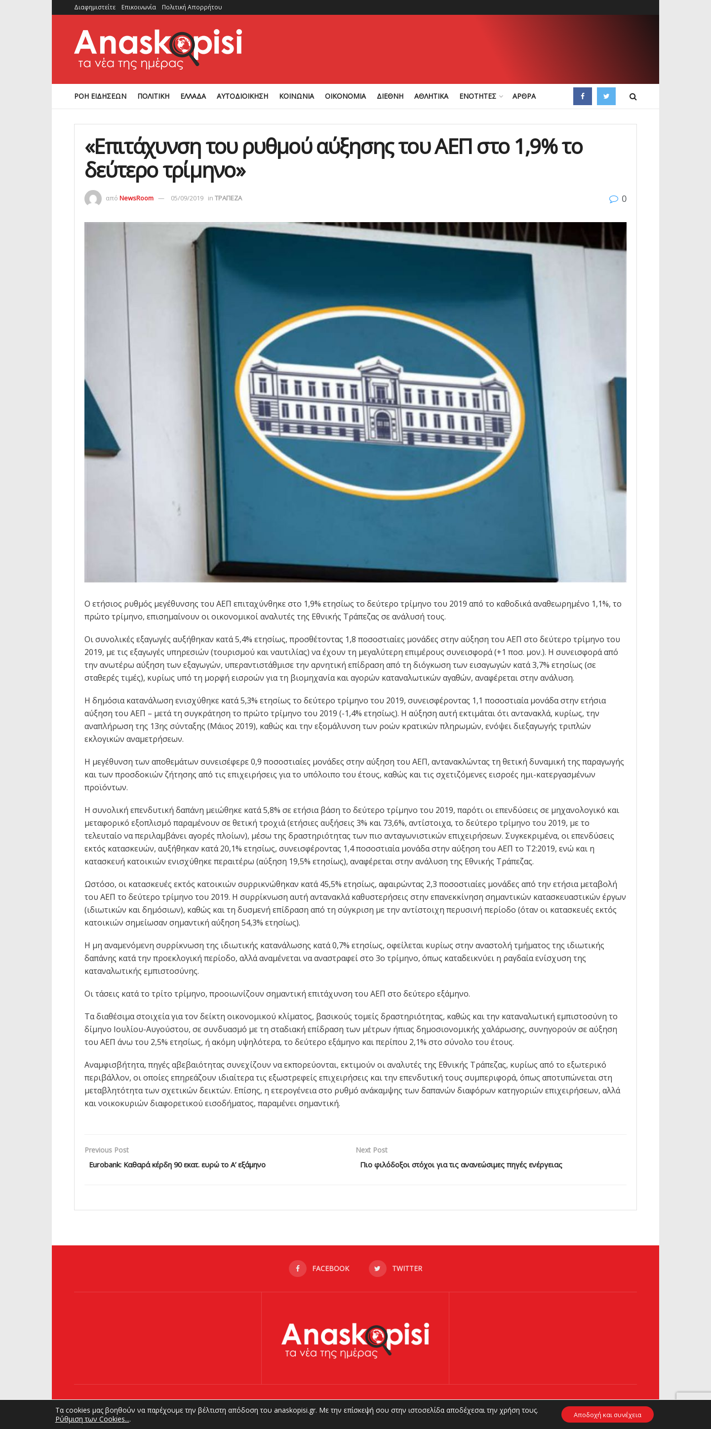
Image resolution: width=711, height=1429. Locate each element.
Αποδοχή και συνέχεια (607, 1413)
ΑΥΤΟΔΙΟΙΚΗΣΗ (242, 96)
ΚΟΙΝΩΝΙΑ (296, 96)
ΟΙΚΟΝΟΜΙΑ (345, 96)
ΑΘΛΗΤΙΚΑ (431, 96)
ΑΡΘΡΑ (524, 96)
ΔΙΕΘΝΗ (390, 96)
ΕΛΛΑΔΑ (193, 96)
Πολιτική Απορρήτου (192, 7)
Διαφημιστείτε (95, 7)
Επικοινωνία (138, 7)
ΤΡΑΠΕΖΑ (228, 197)
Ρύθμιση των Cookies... (87, 1418)
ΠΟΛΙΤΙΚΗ (153, 96)
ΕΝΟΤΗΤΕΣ (477, 96)
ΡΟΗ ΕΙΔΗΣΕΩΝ (100, 96)
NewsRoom (136, 197)
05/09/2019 (187, 197)
